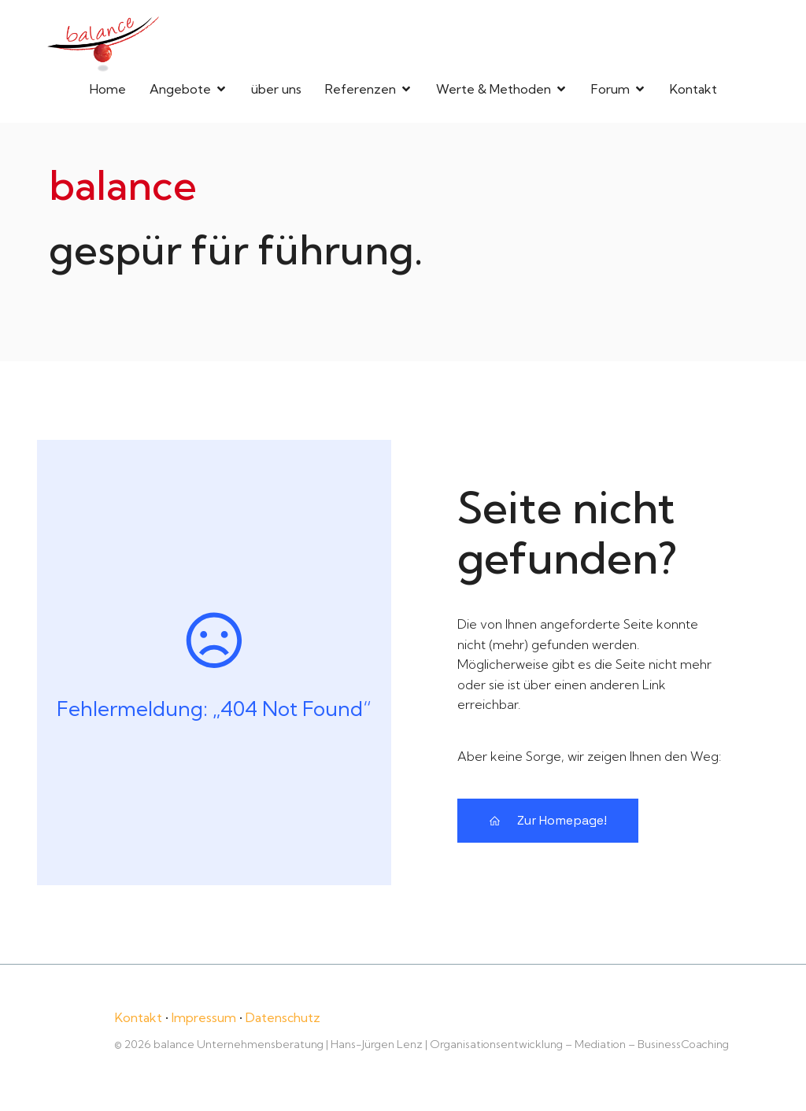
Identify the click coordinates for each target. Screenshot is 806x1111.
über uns (276, 88)
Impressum (204, 1016)
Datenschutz (283, 1016)
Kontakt (693, 88)
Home (108, 88)
